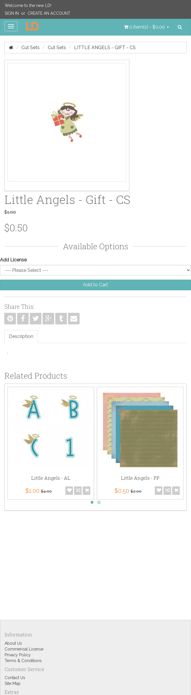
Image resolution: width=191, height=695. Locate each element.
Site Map (13, 683)
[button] (146, 27)
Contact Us (15, 677)
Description (21, 336)
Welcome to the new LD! (28, 5)
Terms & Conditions (23, 660)
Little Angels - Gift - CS (105, 47)
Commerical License (24, 649)
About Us (13, 643)
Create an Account (48, 13)
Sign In (12, 13)
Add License (13, 260)
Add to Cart (95, 284)
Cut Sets (30, 47)
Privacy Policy (18, 655)
